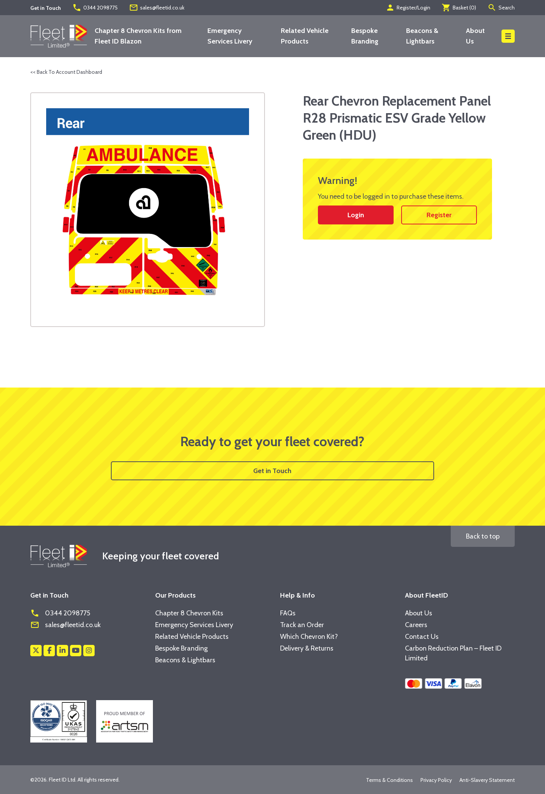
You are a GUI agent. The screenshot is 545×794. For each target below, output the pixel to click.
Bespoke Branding (181, 648)
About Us (418, 613)
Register (439, 215)
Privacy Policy (436, 780)
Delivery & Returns (306, 648)
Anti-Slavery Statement (487, 780)
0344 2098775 (95, 7)
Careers (416, 625)
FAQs (288, 613)
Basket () (459, 7)
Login (355, 215)
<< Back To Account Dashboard (66, 72)
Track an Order (302, 625)
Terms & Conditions (389, 780)
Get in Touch (272, 471)
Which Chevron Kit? (309, 636)
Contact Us (422, 636)
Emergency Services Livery (194, 625)
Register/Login (408, 7)
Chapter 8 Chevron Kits (189, 613)
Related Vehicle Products (192, 636)
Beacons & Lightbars (185, 660)
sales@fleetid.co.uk (156, 7)
